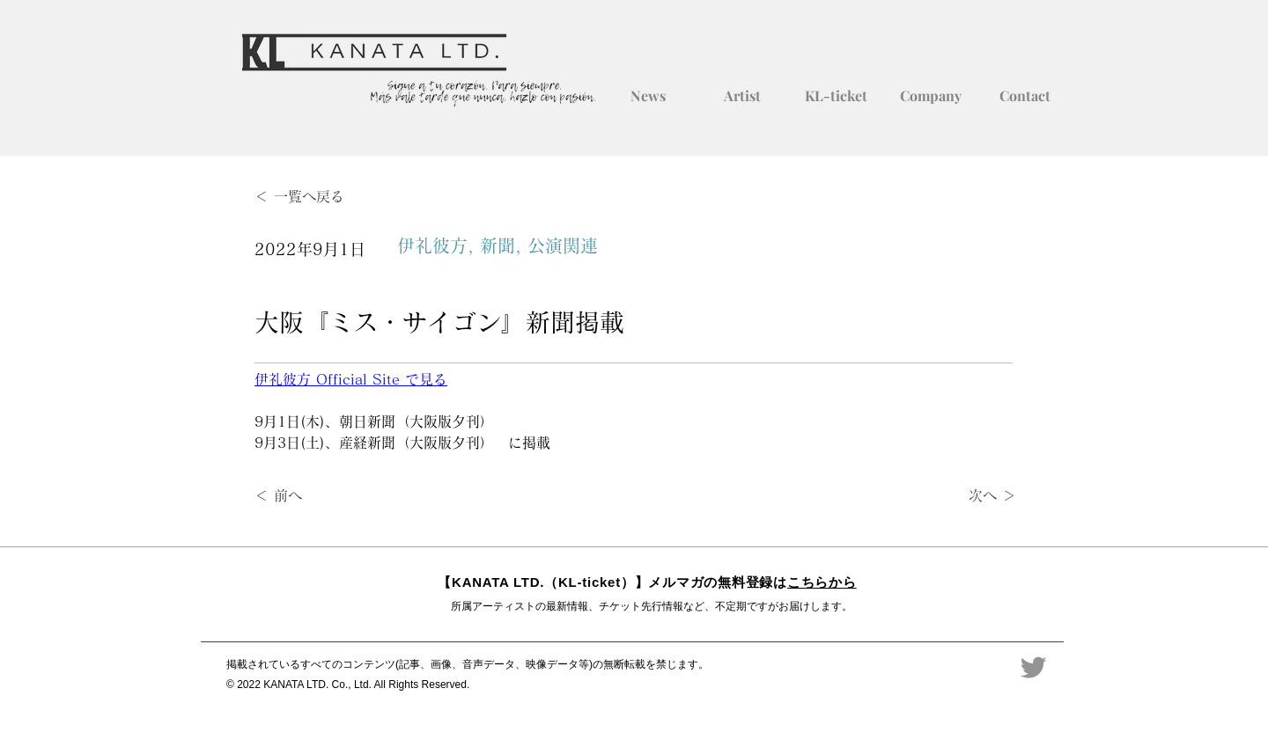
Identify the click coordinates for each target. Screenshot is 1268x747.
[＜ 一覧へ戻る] (312, 196)
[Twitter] (1033, 667)
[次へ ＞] (972, 496)
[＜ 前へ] (312, 496)
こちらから (822, 582)
